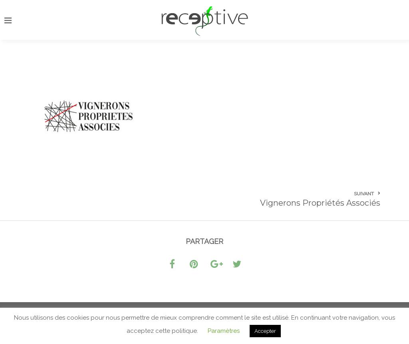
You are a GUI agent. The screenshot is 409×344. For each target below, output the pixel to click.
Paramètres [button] (224, 330)
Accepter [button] (265, 331)
